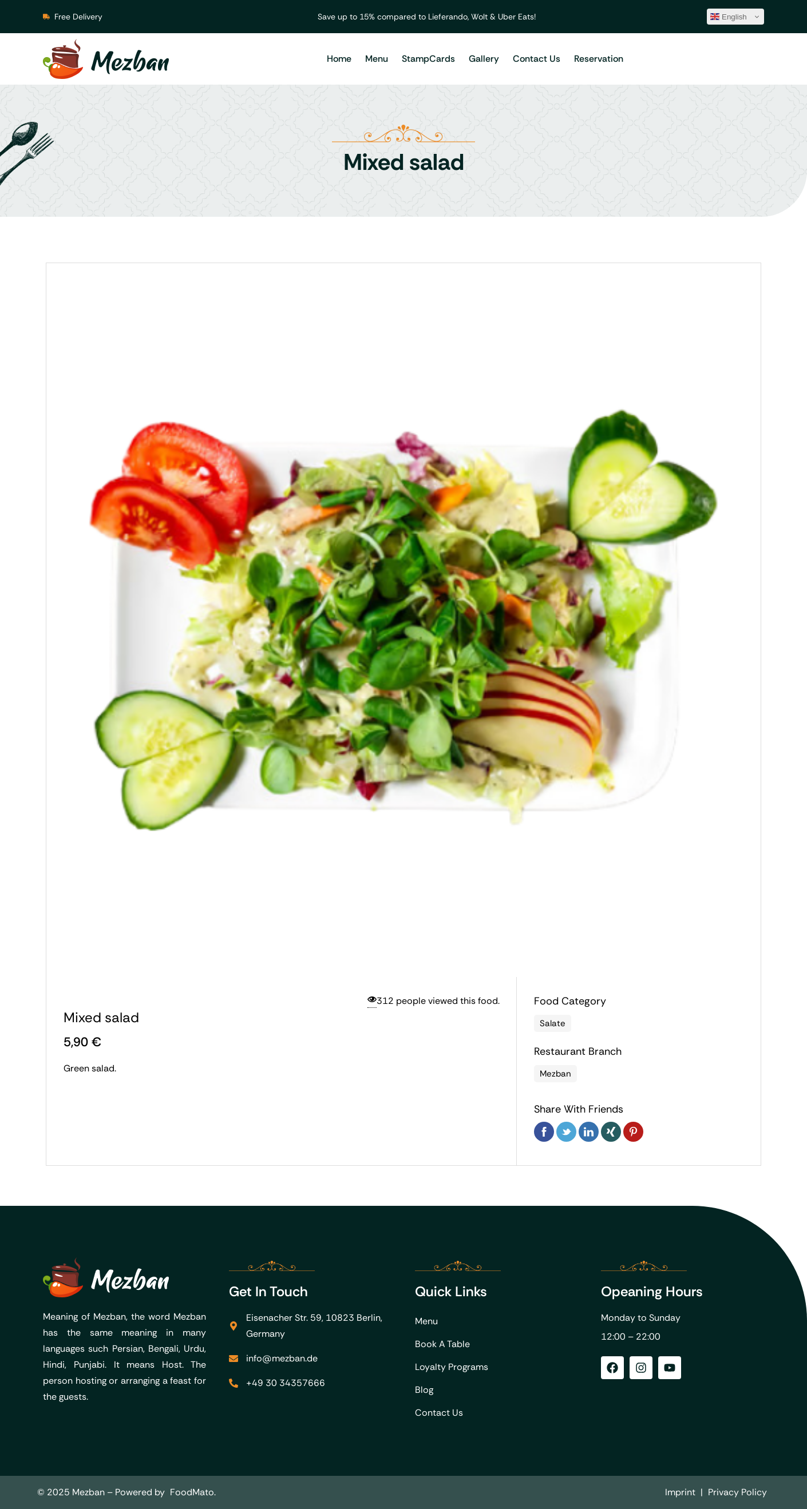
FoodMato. (193, 1492)
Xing (611, 1132)
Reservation (598, 59)
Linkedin (589, 1132)
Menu (376, 59)
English (728, 16)
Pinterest (633, 1132)
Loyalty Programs (451, 1367)
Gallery (484, 59)
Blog (424, 1390)
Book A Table (442, 1344)
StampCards (428, 59)
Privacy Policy (737, 1492)
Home (339, 59)
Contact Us (536, 59)
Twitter (566, 1132)
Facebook (544, 1132)
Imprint (680, 1492)
